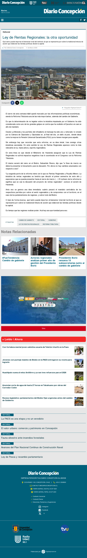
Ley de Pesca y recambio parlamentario (22, 457)
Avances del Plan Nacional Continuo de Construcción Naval (32, 447)
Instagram (43, 506)
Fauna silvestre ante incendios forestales (22, 437)
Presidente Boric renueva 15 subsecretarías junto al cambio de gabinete (71, 261)
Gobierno (52, 220)
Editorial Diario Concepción (15, 48)
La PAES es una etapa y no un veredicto (22, 418)
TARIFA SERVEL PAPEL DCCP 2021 (45, 492)
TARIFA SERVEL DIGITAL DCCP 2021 (45, 489)
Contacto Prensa (38, 499)
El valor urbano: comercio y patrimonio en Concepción (29, 428)
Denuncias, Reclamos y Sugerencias (44, 502)
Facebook (43, 510)
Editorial (41, 220)
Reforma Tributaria (50, 224)
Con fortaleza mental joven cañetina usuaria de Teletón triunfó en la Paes (35, 347)
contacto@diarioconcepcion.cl (45, 485)
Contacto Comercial (39, 496)
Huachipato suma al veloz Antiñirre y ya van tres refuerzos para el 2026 (34, 373)
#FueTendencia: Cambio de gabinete (13, 259)
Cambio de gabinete (26, 220)
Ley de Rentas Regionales (29, 224)
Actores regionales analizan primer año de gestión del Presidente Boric (43, 261)
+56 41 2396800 (61, 482)
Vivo (43, 328)
